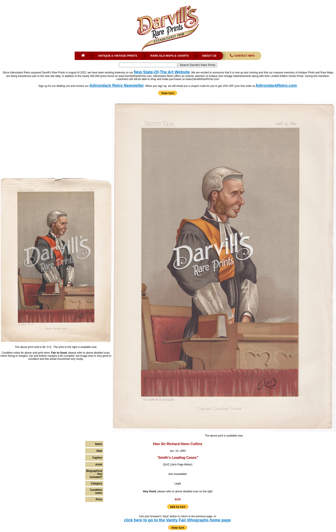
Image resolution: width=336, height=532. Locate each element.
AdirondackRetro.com (276, 85)
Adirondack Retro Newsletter (116, 85)
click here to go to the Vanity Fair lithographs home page (177, 520)
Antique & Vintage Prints (117, 55)
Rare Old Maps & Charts (169, 55)
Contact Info (242, 56)
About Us (209, 55)
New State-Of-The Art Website (162, 72)
